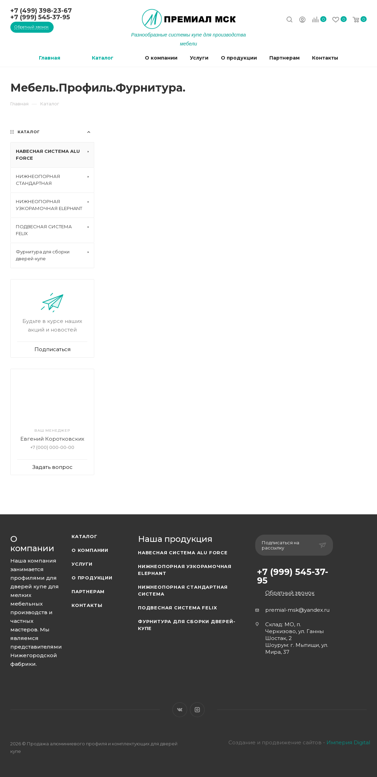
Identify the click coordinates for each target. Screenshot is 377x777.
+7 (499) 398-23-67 (41, 10)
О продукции (92, 577)
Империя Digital (348, 742)
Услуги (82, 564)
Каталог (84, 536)
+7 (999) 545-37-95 (40, 17)
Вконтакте (179, 709)
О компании (90, 550)
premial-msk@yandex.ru (297, 610)
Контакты (87, 605)
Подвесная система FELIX (177, 607)
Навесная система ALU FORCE (183, 552)
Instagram (197, 709)
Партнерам (88, 591)
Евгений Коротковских (52, 438)
